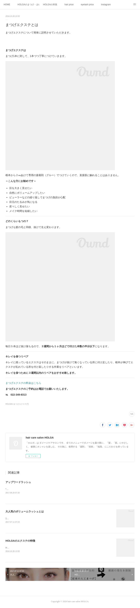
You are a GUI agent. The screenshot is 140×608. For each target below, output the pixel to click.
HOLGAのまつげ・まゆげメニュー (28, 4)
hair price (69, 4)
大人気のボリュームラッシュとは (24, 511)
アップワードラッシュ (18, 482)
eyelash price (87, 4)
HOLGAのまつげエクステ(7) (17, 404)
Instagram (106, 4)
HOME (7, 4)
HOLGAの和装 (50, 4)
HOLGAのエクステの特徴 (20, 541)
